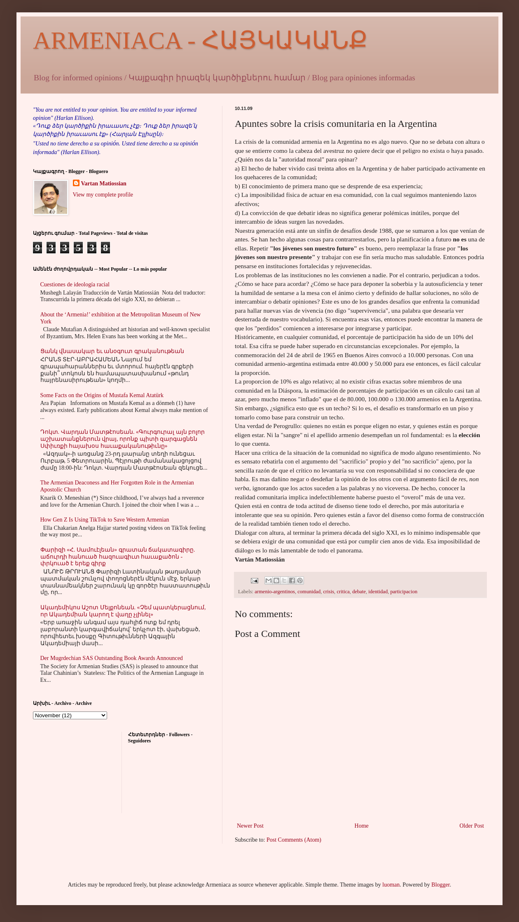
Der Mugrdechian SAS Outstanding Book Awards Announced (111, 658)
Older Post (472, 826)
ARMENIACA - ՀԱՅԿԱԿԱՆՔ (200, 40)
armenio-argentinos (275, 591)
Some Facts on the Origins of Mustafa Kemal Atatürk (102, 395)
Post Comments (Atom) (294, 840)
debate (359, 591)
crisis (328, 591)
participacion (403, 591)
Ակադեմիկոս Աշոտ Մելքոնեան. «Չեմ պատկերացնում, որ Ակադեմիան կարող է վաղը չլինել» (123, 611)
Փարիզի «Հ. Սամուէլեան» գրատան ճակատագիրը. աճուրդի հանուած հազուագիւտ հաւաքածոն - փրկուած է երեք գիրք (117, 557)
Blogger (440, 885)
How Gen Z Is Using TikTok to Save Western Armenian (104, 520)
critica (343, 591)
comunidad (308, 591)
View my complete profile (103, 195)
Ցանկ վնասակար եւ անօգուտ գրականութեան (112, 351)
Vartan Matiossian (103, 183)
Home (362, 826)
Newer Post (250, 826)
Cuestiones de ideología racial (75, 284)
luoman (391, 885)
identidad (378, 591)
